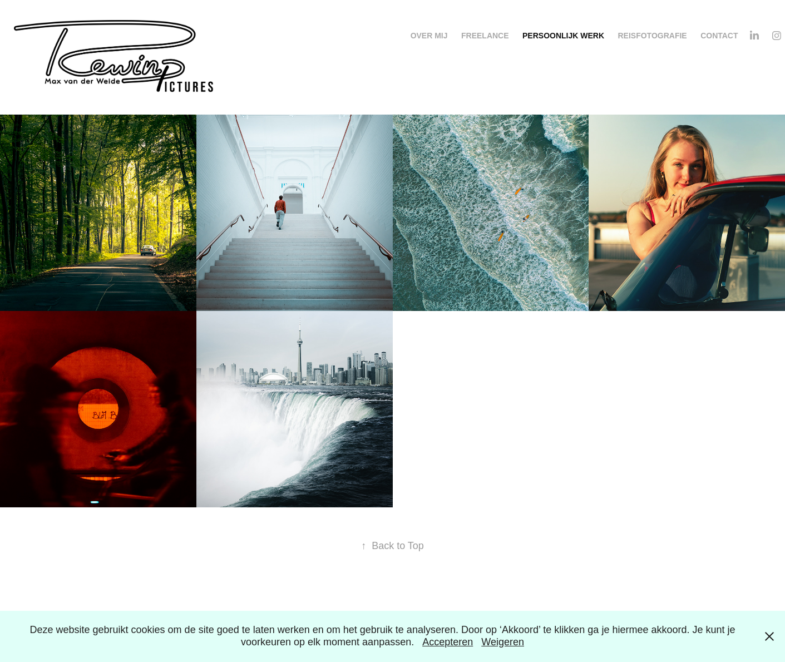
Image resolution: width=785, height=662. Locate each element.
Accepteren (447, 642)
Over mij (429, 35)
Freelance (485, 35)
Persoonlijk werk (563, 35)
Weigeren (502, 642)
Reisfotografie (652, 35)
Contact (719, 35)
